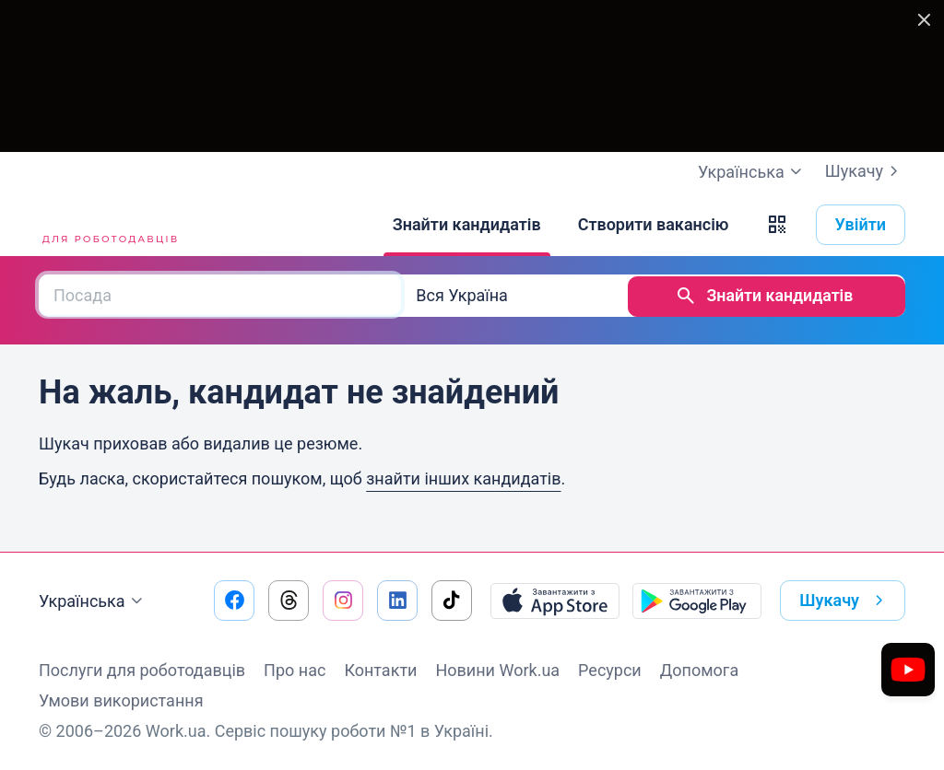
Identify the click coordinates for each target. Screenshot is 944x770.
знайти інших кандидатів (463, 476)
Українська (93, 599)
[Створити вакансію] (653, 224)
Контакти (380, 668)
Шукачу (865, 171)
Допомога (699, 668)
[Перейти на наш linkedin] (397, 598)
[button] (777, 224)
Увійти (861, 224)
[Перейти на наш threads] (288, 598)
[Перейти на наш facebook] (234, 598)
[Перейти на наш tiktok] (451, 598)
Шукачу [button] (845, 599)
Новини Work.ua (497, 668)
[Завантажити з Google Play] (696, 598)
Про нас (294, 668)
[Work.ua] (108, 225)
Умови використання (121, 698)
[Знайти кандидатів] (467, 224)
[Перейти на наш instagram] (343, 598)
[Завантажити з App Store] (555, 598)
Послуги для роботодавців (142, 668)
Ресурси (610, 668)
